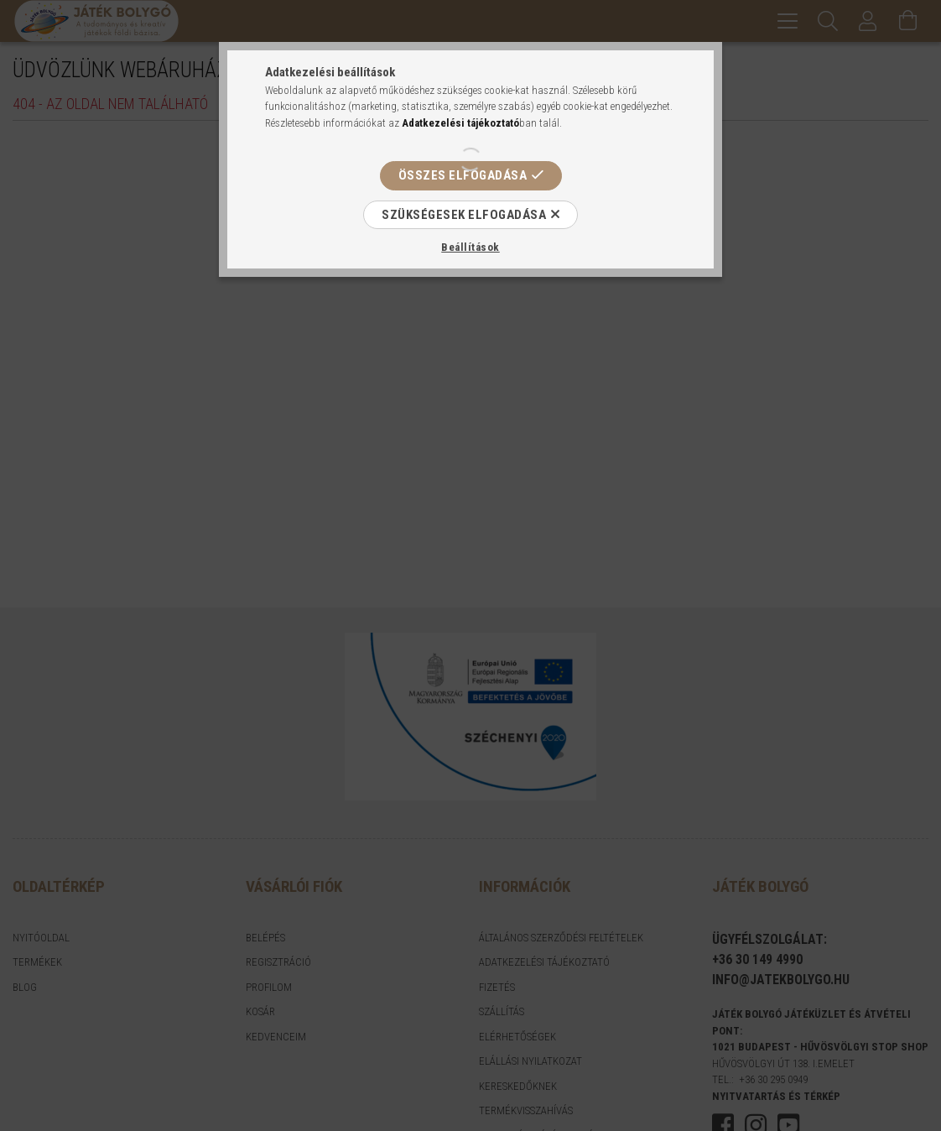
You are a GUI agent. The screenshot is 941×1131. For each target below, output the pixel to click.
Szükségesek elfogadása (464, 214)
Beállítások (470, 247)
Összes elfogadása (463, 175)
